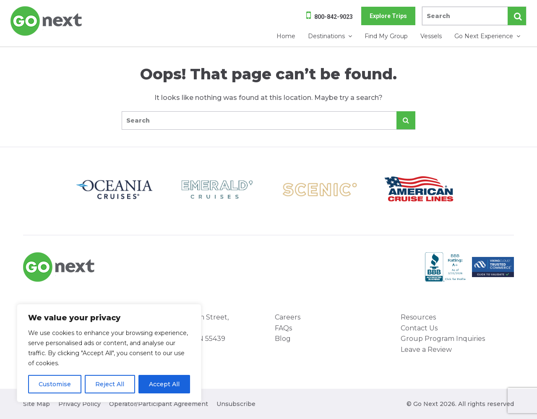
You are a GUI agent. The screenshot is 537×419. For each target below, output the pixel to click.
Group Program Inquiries (443, 339)
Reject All (109, 384)
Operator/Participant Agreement (158, 404)
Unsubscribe (235, 404)
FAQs (283, 328)
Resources (418, 317)
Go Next (46, 21)
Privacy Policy (79, 404)
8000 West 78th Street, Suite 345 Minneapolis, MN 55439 (189, 328)
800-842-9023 (333, 16)
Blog (283, 339)
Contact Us (419, 328)
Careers (287, 317)
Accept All (164, 384)
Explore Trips (388, 16)
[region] (109, 353)
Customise (55, 384)
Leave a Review (426, 350)
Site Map (36, 404)
